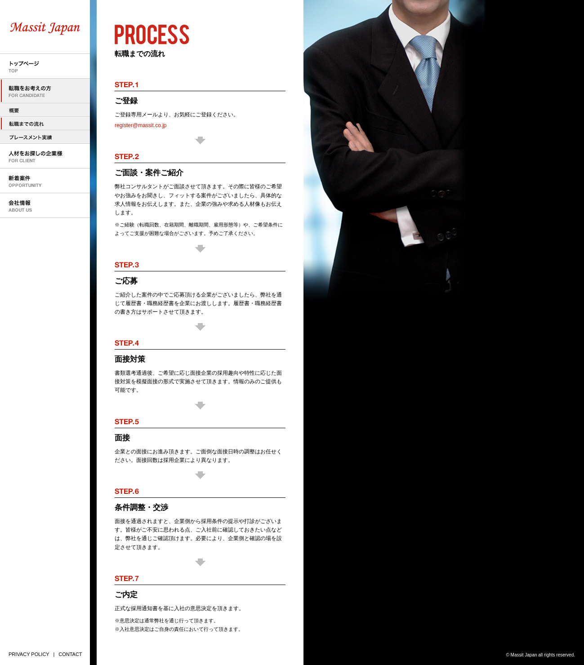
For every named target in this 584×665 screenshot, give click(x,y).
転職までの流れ (45, 123)
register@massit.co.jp (141, 125)
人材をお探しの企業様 (45, 156)
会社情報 (45, 205)
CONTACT (70, 654)
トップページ (45, 66)
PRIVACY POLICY (29, 654)
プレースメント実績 (45, 137)
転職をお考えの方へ (45, 110)
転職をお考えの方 (45, 91)
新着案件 (45, 180)
